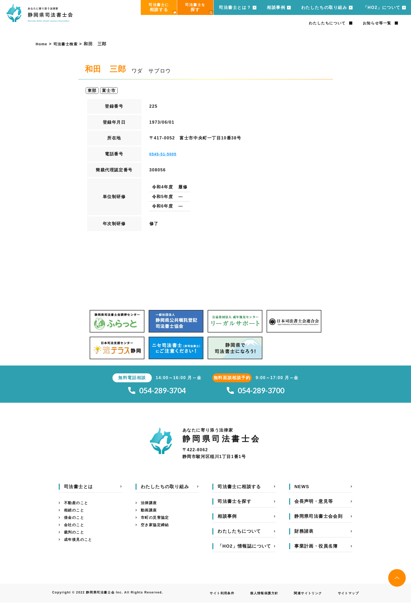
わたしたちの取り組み (324, 7)
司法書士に (163, 9)
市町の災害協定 (157, 522)
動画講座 (150, 514)
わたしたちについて (327, 23)
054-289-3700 (255, 391)
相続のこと (75, 514)
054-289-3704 (157, 391)
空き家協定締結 (157, 531)
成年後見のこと (80, 548)
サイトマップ (346, 595)
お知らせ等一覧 (377, 23)
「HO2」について (382, 7)
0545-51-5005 (165, 154)
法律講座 (150, 506)
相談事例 (276, 7)
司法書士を (199, 9)
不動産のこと (78, 506)
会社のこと (75, 531)
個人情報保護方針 (253, 595)
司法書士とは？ (235, 7)
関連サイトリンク (302, 595)
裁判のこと (75, 539)
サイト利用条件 (207, 595)
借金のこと (75, 522)
